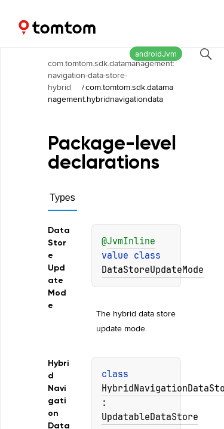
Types (62, 197)
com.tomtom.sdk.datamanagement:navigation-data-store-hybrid (111, 75)
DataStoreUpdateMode (153, 270)
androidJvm (156, 53)
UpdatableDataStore (150, 417)
